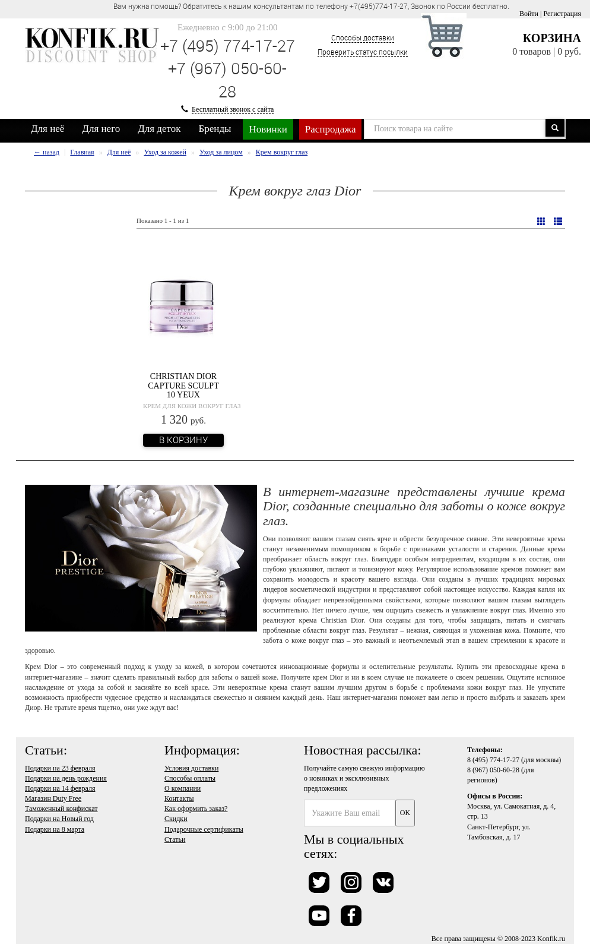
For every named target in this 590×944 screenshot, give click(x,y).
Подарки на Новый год (59, 818)
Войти (528, 14)
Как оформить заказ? (195, 808)
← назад (46, 152)
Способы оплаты (189, 778)
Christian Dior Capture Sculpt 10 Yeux (183, 385)
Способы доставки (362, 37)
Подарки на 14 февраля (60, 788)
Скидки (176, 818)
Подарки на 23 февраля (60, 768)
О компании (182, 788)
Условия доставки (191, 768)
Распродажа (330, 129)
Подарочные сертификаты (203, 829)
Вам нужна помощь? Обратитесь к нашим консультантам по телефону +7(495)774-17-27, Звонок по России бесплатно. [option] (311, 6)
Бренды (215, 128)
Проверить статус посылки (363, 51)
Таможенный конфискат (61, 808)
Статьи (174, 839)
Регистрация (562, 14)
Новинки (268, 129)
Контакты (179, 798)
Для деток (159, 128)
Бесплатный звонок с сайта (233, 109)
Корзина (552, 38)
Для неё (47, 128)
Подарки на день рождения (66, 778)
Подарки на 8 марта (54, 829)
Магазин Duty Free (53, 798)
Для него (101, 128)
